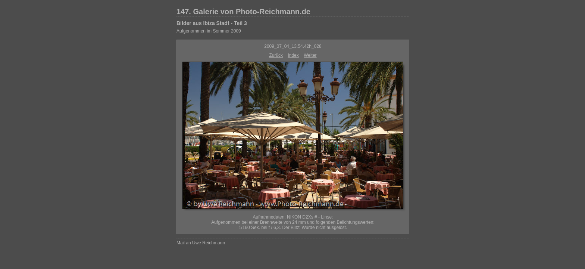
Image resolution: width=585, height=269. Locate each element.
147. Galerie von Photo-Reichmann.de (243, 11)
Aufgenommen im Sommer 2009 (208, 31)
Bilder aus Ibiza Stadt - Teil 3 (211, 23)
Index (293, 55)
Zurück (276, 55)
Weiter (310, 55)
